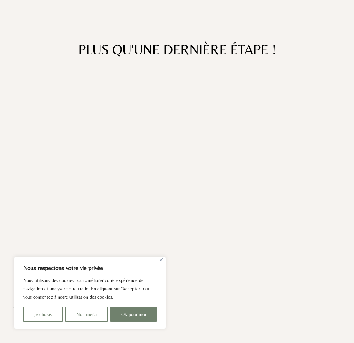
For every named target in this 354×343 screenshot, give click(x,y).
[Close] (161, 259)
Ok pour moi (133, 314)
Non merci (86, 314)
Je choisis (43, 314)
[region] (90, 293)
